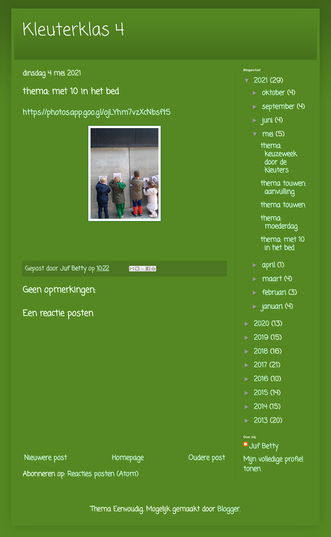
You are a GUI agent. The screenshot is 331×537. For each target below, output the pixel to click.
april (269, 265)
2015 (262, 393)
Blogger (228, 509)
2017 (261, 365)
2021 (262, 81)
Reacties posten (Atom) (102, 474)
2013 (262, 421)
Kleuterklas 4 (73, 30)
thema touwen (282, 205)
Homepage (127, 458)
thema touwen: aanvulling (283, 188)
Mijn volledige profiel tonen (273, 464)
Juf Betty (263, 446)
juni (268, 120)
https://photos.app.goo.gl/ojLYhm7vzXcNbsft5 (96, 112)
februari (275, 293)
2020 (262, 324)
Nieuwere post (45, 458)
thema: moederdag (279, 222)
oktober (274, 93)
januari (273, 307)
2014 (261, 407)
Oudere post (206, 458)
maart (273, 279)
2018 (262, 352)
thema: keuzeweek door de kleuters (278, 158)
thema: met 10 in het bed (282, 244)
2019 (262, 338)
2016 (262, 379)
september (279, 107)
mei (269, 134)
